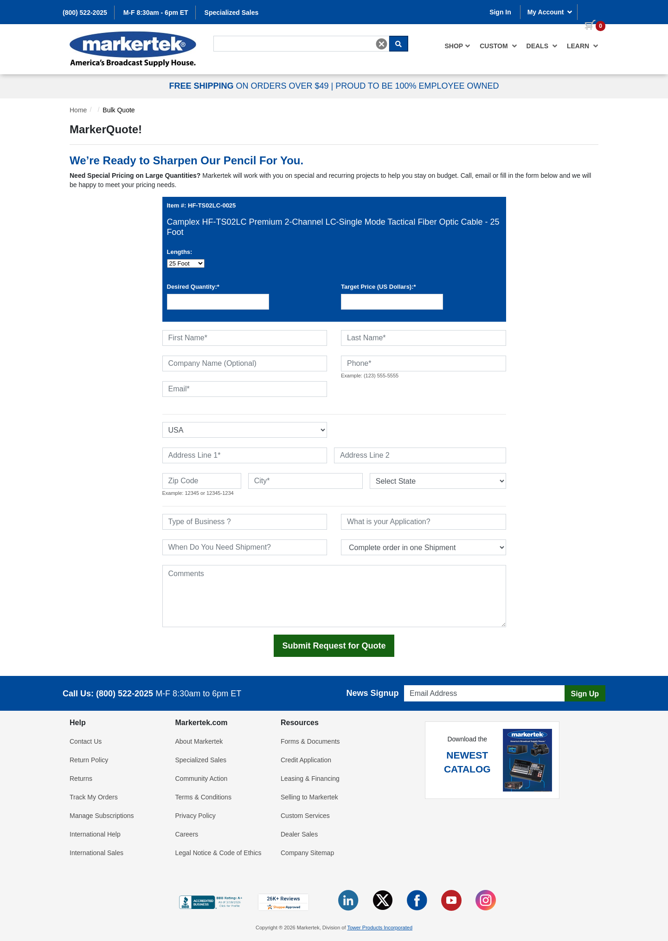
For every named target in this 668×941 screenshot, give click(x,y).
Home (78, 110)
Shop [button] (458, 46)
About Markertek (199, 741)
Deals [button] (542, 46)
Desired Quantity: (193, 286)
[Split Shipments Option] (423, 547)
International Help (95, 834)
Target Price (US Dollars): (378, 286)
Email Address (422, 682)
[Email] (245, 389)
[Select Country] (245, 430)
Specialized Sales (232, 12)
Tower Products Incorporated (379, 927)
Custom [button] (498, 46)
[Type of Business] (245, 522)
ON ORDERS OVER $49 (250, 86)
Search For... (230, 35)
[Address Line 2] (420, 455)
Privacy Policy (195, 815)
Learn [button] (582, 46)
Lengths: (180, 251)
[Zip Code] (201, 481)
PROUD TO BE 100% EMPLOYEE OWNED (417, 86)
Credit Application (306, 760)
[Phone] (423, 363)
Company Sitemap (307, 853)
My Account (550, 12)
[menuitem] (457, 46)
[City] (305, 481)
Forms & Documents (310, 741)
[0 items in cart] (591, 11)
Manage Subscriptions (102, 815)
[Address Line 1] (245, 455)
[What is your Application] (423, 522)
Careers (187, 834)
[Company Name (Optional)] (245, 363)
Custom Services (305, 815)
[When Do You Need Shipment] (245, 547)
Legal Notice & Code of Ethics (218, 853)
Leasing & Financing (310, 778)
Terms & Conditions (203, 797)
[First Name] (245, 338)
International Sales (96, 853)
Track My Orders (94, 797)
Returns (81, 778)
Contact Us (86, 741)
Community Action (201, 778)
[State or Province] (438, 481)
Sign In (500, 12)
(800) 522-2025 (85, 12)
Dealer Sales (299, 834)
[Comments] (334, 596)
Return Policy (89, 760)
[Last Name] (423, 338)
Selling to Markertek (309, 797)
